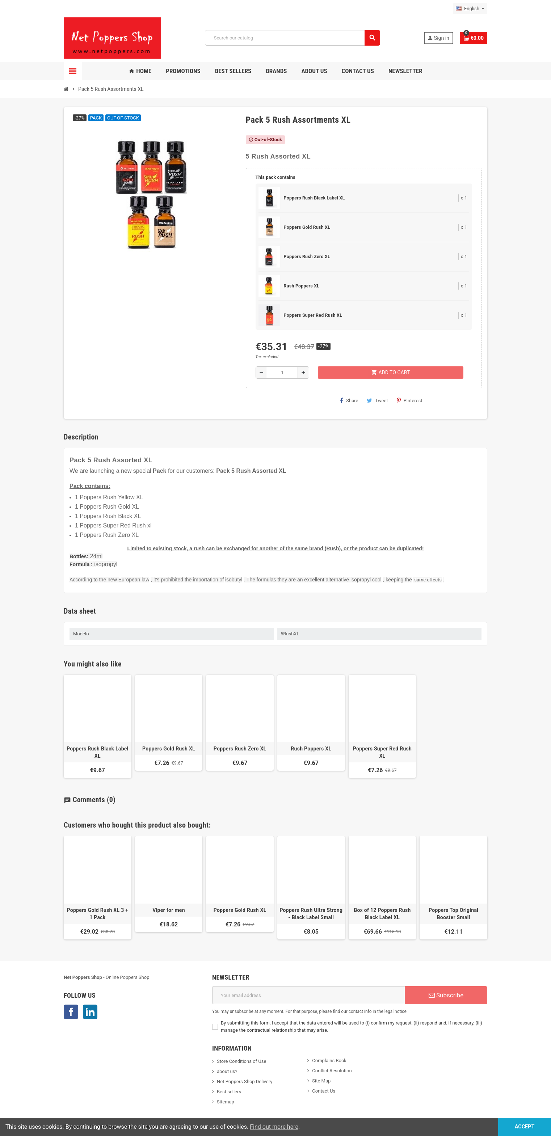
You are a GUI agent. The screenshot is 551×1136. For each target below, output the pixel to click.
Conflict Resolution (332, 1070)
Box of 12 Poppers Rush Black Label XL (382, 913)
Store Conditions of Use (241, 1061)
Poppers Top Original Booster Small (453, 913)
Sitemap (225, 1102)
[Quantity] (282, 372)
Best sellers (229, 1091)
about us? (227, 1071)
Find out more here (274, 1126)
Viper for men (168, 910)
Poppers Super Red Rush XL (313, 315)
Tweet (377, 400)
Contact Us (323, 1091)
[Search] (292, 38)
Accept (525, 1127)
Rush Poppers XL (302, 286)
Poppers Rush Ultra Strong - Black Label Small (310, 913)
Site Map (321, 1081)
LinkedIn (90, 1012)
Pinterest (409, 400)
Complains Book (329, 1060)
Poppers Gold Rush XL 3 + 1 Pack (98, 913)
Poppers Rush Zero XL (307, 256)
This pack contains (275, 177)
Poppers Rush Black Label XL (314, 198)
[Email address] (308, 995)
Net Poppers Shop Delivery (244, 1081)
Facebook (71, 1012)
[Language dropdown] (470, 8)
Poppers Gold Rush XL (307, 227)
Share (349, 400)
